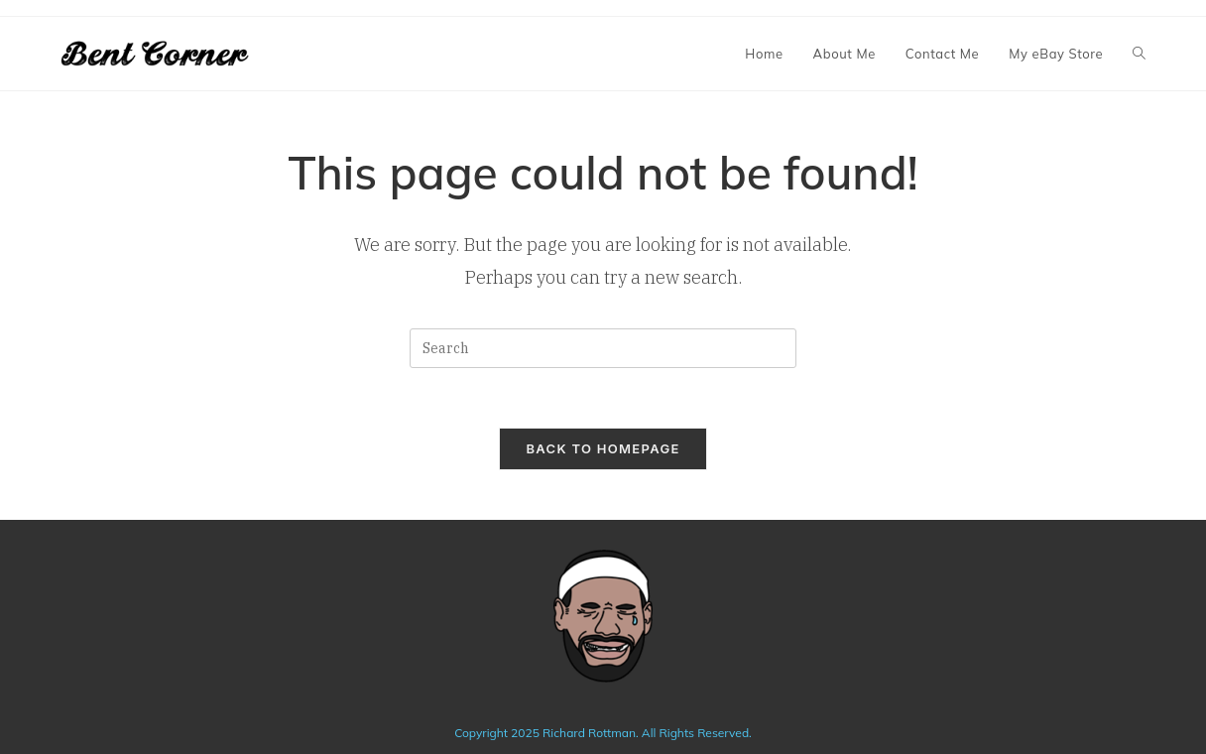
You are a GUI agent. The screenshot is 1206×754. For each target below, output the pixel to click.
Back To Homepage (602, 448)
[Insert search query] (603, 348)
